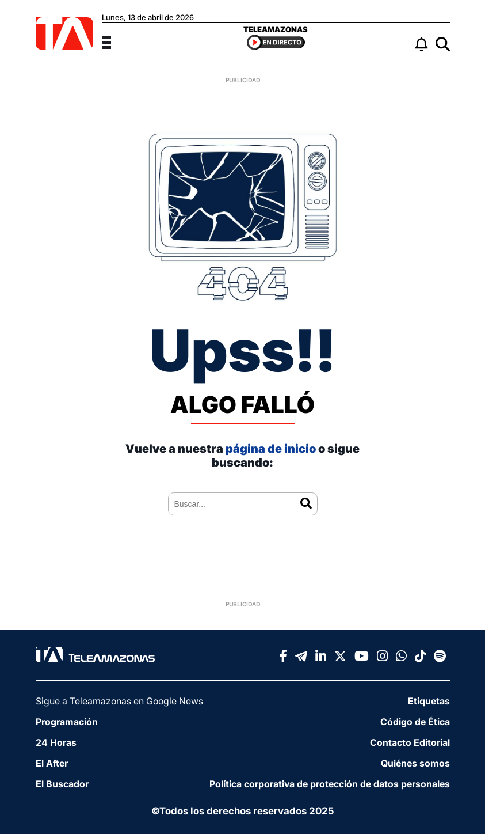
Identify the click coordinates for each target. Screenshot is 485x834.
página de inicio (271, 449)
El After (52, 763)
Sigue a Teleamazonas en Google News (119, 701)
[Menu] (113, 40)
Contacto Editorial (410, 742)
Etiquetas (429, 701)
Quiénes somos (415, 763)
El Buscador (62, 784)
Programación (67, 721)
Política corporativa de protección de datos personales (329, 784)
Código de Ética (415, 721)
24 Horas (56, 742)
